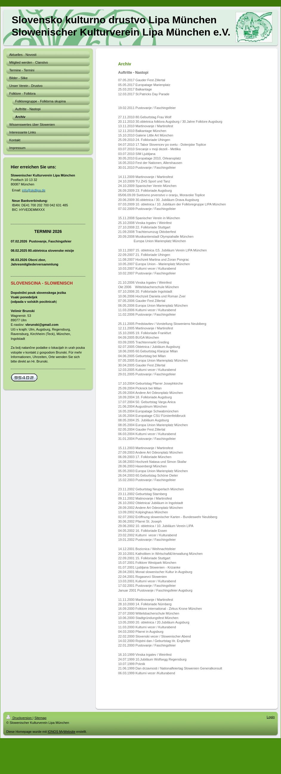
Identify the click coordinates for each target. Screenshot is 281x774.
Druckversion (19, 718)
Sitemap (40, 718)
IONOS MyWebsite (61, 731)
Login (271, 717)
